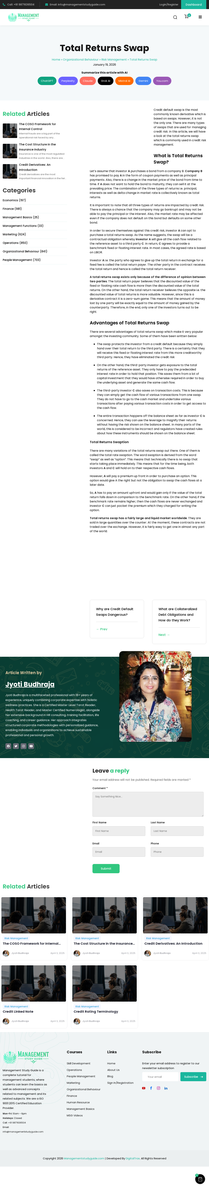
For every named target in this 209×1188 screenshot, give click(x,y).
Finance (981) (12, 209)
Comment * (100, 788)
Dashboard (194, 5)
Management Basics (80, 1109)
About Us (113, 1070)
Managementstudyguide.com (84, 1158)
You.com (162, 81)
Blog (110, 1076)
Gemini (143, 81)
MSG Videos (75, 1115)
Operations (74, 1070)
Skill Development (78, 1063)
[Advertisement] (120, 133)
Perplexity (68, 81)
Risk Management (114, 59)
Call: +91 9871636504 (18, 4)
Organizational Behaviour (81, 59)
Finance (72, 1096)
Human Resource (78, 1102)
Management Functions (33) (23, 226)
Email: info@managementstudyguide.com (75, 4)
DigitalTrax (133, 1158)
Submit (106, 869)
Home (56, 59)
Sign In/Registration (120, 1083)
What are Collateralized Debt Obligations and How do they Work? (179, 622)
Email (95, 843)
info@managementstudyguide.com (23, 1131)
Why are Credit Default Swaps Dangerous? (117, 619)
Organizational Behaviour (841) (25, 251)
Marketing (73, 1083)
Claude (88, 81)
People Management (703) (22, 260)
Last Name (158, 822)
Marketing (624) (14, 234)
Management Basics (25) (21, 217)
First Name (99, 822)
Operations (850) (15, 243)
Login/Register (168, 4)
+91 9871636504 (17, 1122)
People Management (81, 1076)
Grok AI (105, 81)
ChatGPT (47, 81)
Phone (155, 843)
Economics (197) (14, 200)
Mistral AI (124, 81)
